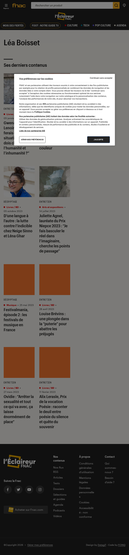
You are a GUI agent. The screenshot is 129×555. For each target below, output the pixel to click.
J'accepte (98, 139)
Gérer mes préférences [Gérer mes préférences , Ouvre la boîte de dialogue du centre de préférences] (32, 139)
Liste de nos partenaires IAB (32, 130)
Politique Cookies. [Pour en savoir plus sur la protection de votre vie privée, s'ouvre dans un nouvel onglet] (42, 112)
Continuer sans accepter (101, 78)
